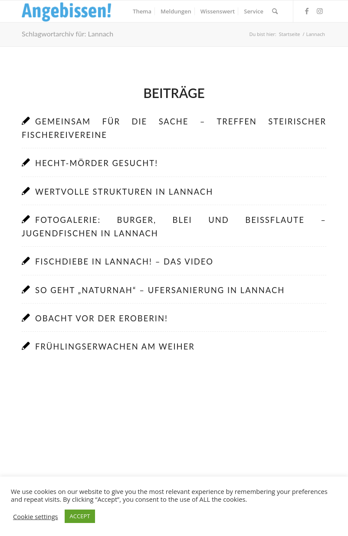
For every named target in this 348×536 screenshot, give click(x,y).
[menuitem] (142, 11)
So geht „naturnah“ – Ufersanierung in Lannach (160, 290)
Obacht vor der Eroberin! (101, 318)
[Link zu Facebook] (306, 10)
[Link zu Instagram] (319, 10)
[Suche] (275, 11)
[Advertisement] (174, 446)
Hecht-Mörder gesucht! (96, 163)
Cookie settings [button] (35, 516)
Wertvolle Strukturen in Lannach (124, 191)
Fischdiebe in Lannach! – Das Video (124, 261)
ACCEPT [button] (80, 516)
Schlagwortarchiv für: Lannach (67, 33)
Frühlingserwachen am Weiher (115, 346)
